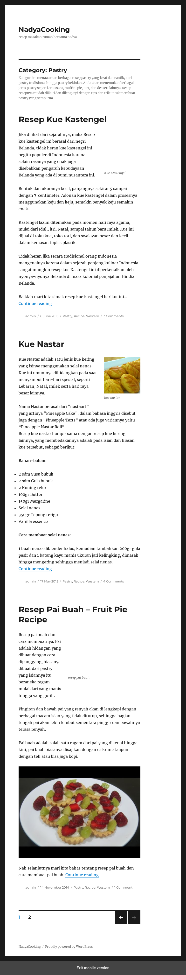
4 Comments (113, 581)
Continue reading (35, 303)
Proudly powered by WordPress (69, 947)
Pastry (67, 316)
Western (92, 316)
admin (30, 316)
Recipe (79, 316)
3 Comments (113, 316)
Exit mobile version (92, 968)
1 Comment (123, 887)
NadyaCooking (44, 29)
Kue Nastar (41, 344)
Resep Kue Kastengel (63, 119)
